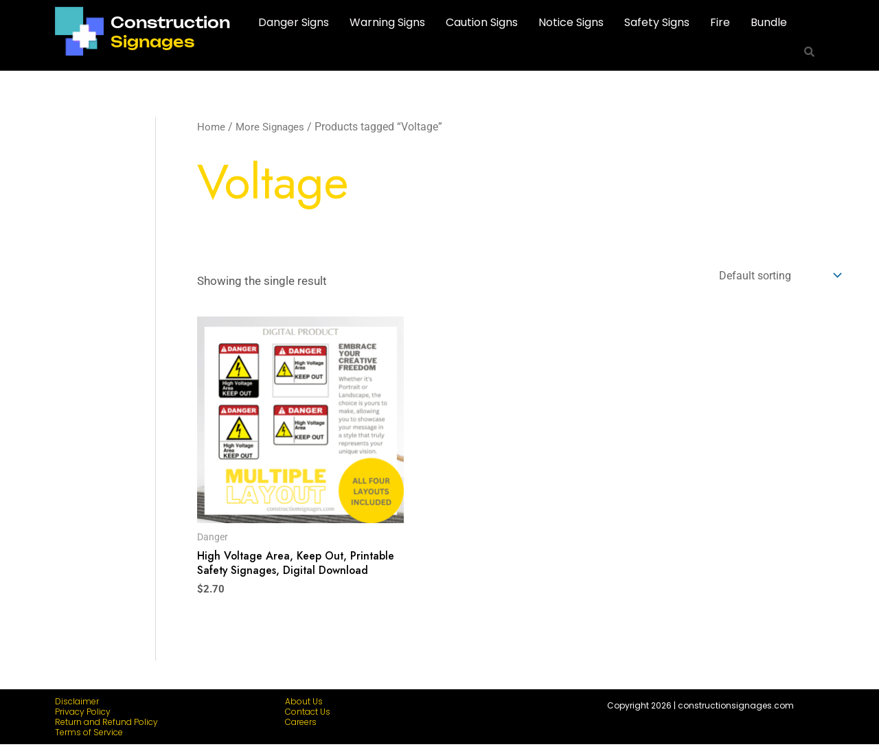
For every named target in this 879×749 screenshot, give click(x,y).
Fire (720, 22)
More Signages (272, 126)
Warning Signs (387, 22)
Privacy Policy (83, 716)
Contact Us (307, 716)
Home (211, 126)
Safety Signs (656, 22)
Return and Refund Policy (106, 727)
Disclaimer (77, 706)
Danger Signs (293, 22)
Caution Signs (482, 22)
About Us (304, 706)
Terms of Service (89, 737)
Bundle (769, 22)
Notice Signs (571, 22)
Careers (301, 727)
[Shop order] (774, 276)
